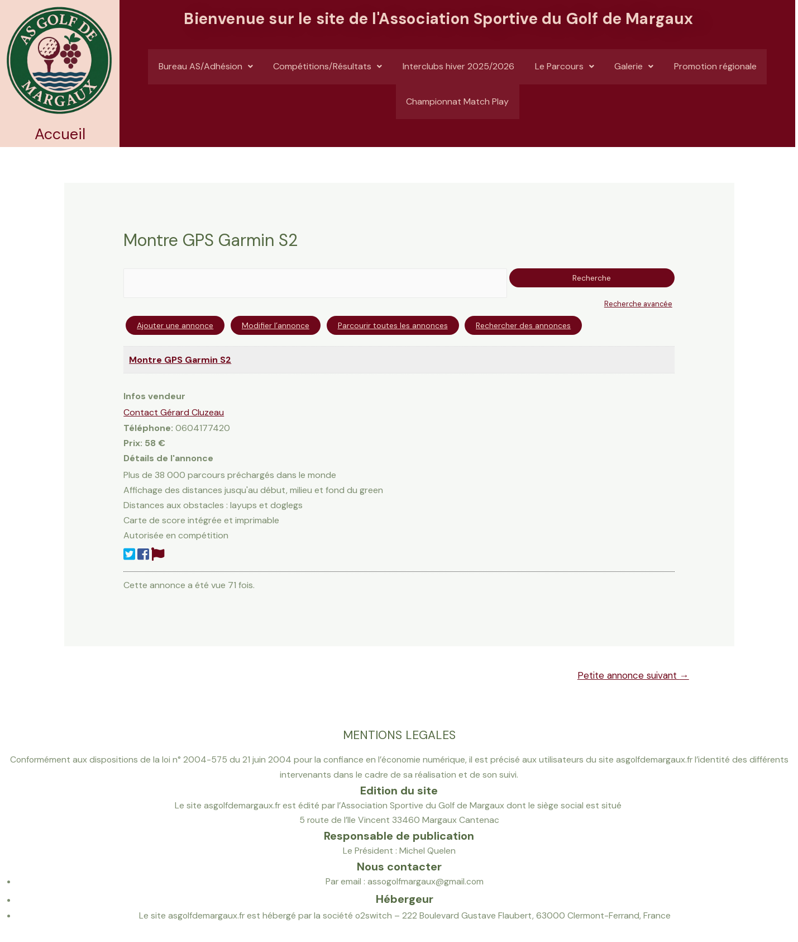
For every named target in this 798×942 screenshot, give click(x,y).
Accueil (60, 134)
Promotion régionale (719, 70)
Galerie (636, 70)
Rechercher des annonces (523, 326)
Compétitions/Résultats (324, 70)
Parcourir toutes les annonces (393, 326)
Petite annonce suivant (632, 675)
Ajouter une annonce (175, 326)
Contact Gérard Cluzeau (173, 412)
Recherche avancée (637, 304)
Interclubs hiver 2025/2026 (457, 70)
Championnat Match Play (457, 113)
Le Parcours (565, 70)
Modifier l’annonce (275, 326)
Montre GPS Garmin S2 (180, 360)
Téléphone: (148, 428)
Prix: (132, 443)
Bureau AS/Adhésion (201, 70)
